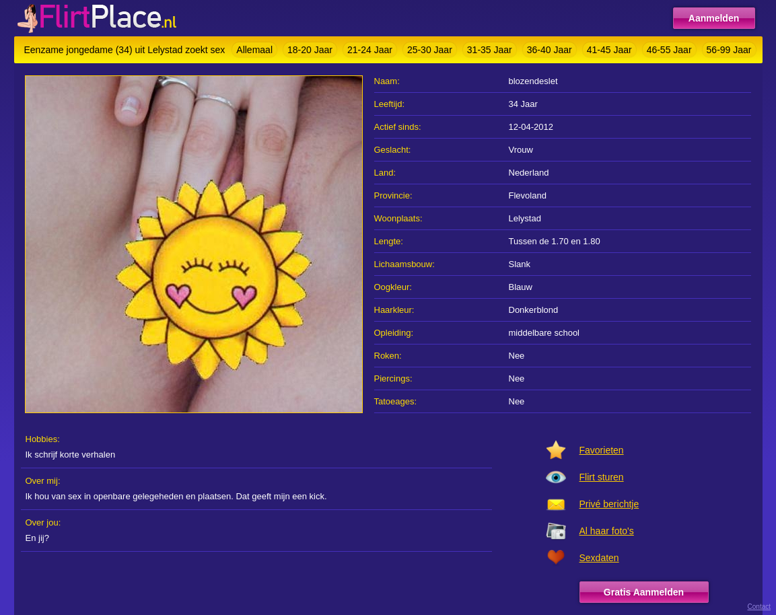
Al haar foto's (606, 531)
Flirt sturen (601, 477)
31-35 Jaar (489, 49)
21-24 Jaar (369, 49)
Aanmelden (714, 18)
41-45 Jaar (609, 49)
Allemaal (254, 49)
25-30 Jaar (429, 49)
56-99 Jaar (729, 49)
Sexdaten (599, 557)
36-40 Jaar (549, 49)
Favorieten (601, 450)
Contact (759, 606)
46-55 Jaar (669, 49)
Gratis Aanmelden (644, 592)
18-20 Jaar (309, 49)
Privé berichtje (609, 504)
